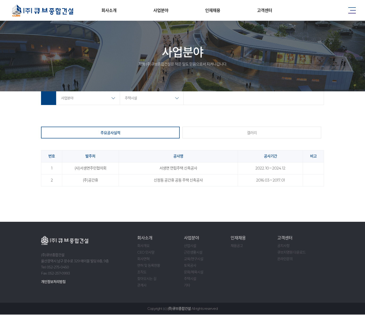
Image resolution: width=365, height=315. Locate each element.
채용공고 (237, 246)
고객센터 (264, 10)
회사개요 (143, 246)
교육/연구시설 (193, 259)
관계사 (141, 285)
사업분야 (160, 10)
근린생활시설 (193, 252)
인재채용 (212, 10)
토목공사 (190, 266)
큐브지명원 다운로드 (291, 252)
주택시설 (131, 98)
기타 (187, 285)
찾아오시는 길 (146, 279)
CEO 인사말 (145, 252)
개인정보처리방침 (53, 282)
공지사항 (283, 246)
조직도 (141, 272)
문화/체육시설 (193, 272)
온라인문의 (285, 259)
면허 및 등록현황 (148, 266)
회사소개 (108, 10)
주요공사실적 (110, 133)
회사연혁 (143, 259)
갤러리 (252, 133)
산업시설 (190, 246)
